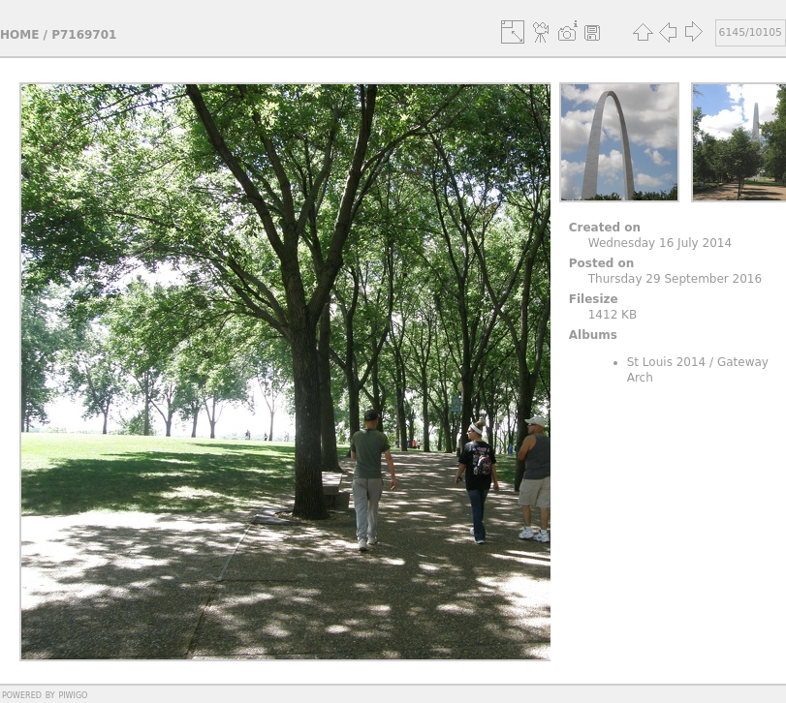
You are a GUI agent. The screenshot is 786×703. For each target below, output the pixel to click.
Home (19, 35)
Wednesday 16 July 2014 (660, 243)
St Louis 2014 (667, 362)
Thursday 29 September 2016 (675, 279)
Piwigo (72, 694)
